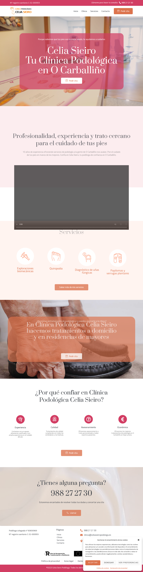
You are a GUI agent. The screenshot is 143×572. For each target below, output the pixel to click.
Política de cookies (103, 568)
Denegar (109, 563)
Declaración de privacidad (118, 568)
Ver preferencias (128, 563)
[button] (138, 540)
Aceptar (93, 563)
